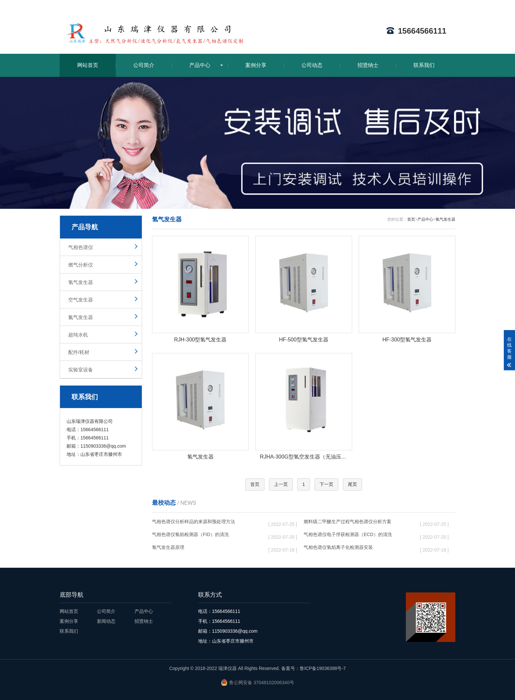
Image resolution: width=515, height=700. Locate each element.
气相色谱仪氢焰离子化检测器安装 (357, 548)
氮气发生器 (80, 317)
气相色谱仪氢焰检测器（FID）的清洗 (205, 535)
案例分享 (255, 65)
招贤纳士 (368, 65)
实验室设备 (80, 369)
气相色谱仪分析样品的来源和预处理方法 (205, 523)
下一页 (326, 484)
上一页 (281, 484)
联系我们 (424, 65)
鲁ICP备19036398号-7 (323, 668)
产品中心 (199, 65)
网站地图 (418, 5)
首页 (411, 219)
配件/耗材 (78, 352)
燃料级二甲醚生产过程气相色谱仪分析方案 (357, 523)
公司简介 (143, 65)
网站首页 (87, 65)
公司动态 (311, 65)
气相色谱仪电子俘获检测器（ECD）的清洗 (357, 535)
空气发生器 (80, 299)
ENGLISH (445, 5)
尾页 (352, 484)
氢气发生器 (80, 282)
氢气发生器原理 (205, 548)
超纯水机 (78, 334)
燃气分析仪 (80, 265)
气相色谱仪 (80, 247)
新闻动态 (106, 621)
